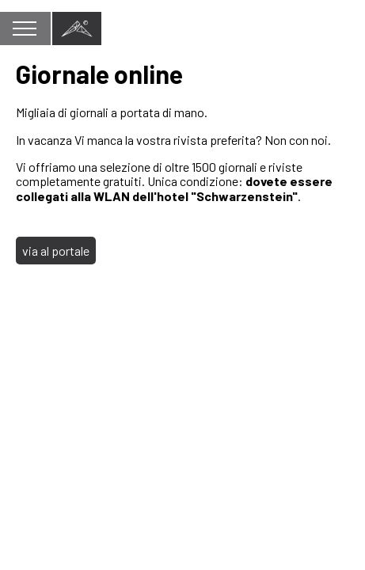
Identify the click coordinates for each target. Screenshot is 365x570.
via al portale (55, 250)
